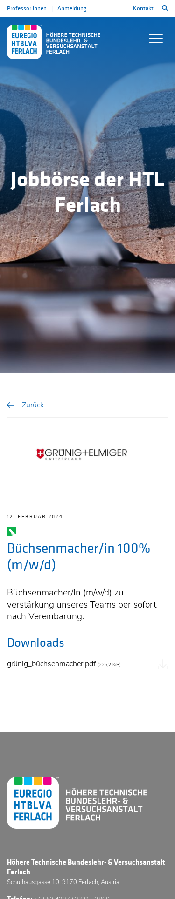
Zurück (33, 405)
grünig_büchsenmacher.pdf (64, 664)
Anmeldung (71, 8)
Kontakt (143, 8)
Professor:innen (27, 8)
